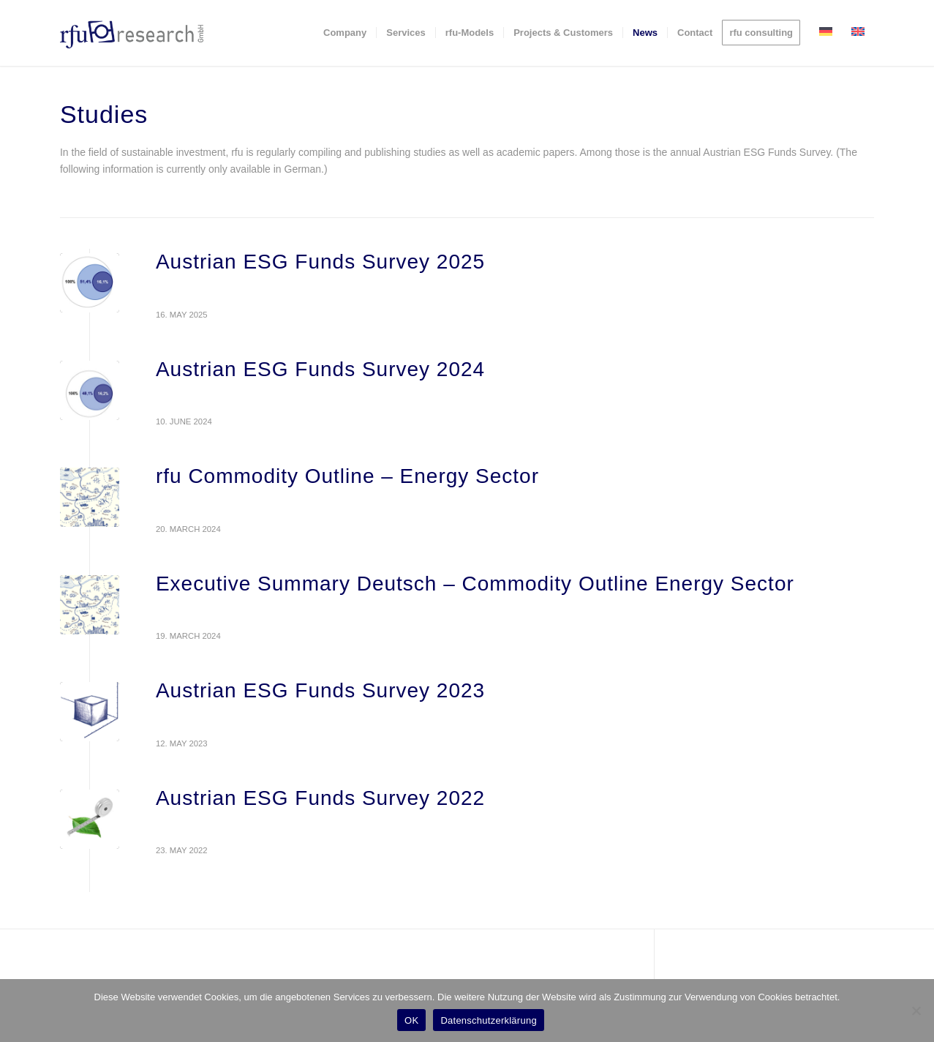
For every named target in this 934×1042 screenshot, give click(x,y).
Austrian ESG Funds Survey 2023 (320, 690)
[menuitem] (345, 33)
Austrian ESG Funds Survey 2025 (320, 261)
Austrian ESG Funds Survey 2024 (320, 369)
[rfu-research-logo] (131, 33)
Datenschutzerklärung (488, 1020)
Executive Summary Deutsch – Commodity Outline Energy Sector (475, 583)
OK (411, 1020)
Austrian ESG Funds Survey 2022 (320, 798)
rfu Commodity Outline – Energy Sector (347, 476)
